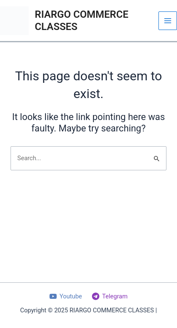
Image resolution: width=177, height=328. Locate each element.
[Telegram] (109, 296)
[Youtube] (65, 296)
